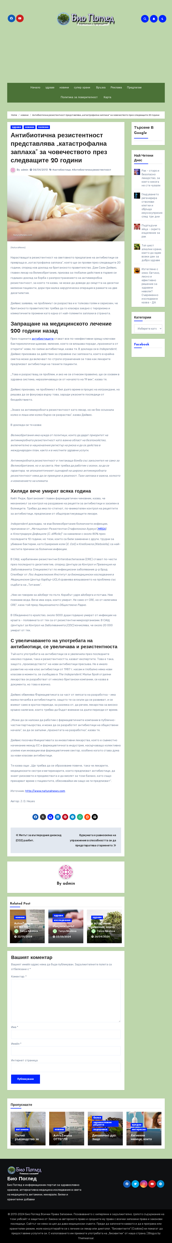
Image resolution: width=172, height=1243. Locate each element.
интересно (139, 1129)
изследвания (62, 920)
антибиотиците (43, 338)
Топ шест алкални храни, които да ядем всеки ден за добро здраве (152, 253)
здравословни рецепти (102, 1123)
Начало (35, 87)
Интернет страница (24, 1060)
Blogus (152, 1233)
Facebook (141, 344)
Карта (107, 97)
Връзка (100, 87)
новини (64, 87)
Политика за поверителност (79, 97)
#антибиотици (61, 169)
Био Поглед (21, 1178)
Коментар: (19, 976)
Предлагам (134, 87)
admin (24, 169)
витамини (22, 1129)
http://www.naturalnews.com (45, 790)
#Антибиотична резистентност (91, 169)
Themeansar (86, 1237)
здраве (49, 87)
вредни (136, 1124)
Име (14, 1027)
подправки (100, 1129)
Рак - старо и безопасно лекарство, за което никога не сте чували (151, 178)
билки (97, 1117)
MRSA (101, 528)
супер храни (82, 87)
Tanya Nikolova (26, 930)
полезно (43, 127)
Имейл (16, 1043)
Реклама (116, 87)
